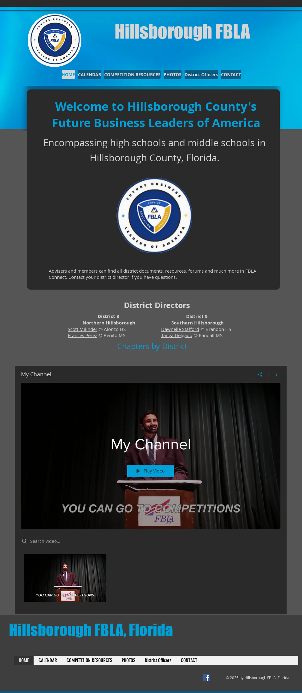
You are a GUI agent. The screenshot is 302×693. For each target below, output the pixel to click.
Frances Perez (82, 335)
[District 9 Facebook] (206, 677)
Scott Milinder (82, 329)
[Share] (259, 374)
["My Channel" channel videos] (150, 579)
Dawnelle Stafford (180, 329)
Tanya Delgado (176, 335)
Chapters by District (152, 346)
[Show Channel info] (274, 374)
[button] (201, 74)
